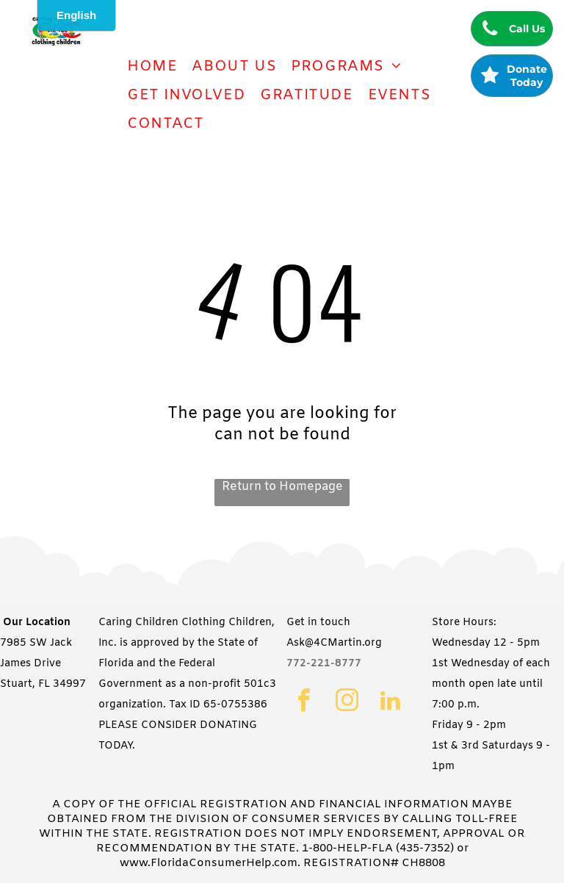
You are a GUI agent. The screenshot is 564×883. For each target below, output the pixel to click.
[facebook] (303, 702)
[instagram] (347, 702)
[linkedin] (390, 702)
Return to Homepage (282, 486)
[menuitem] (152, 66)
